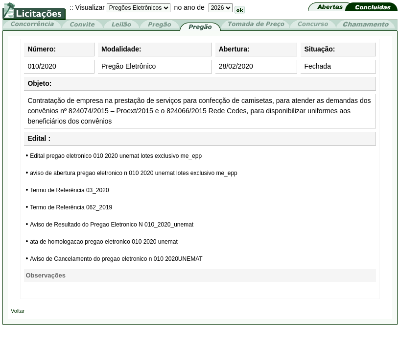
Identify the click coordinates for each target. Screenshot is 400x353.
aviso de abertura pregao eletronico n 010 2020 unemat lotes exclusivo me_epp (133, 173)
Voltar (17, 311)
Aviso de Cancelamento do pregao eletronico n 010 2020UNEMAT (116, 258)
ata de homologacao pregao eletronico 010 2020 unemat (104, 241)
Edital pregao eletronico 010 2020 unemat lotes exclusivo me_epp (116, 155)
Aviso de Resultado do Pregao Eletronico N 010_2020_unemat (111, 224)
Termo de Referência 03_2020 (69, 190)
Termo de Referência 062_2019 (71, 207)
